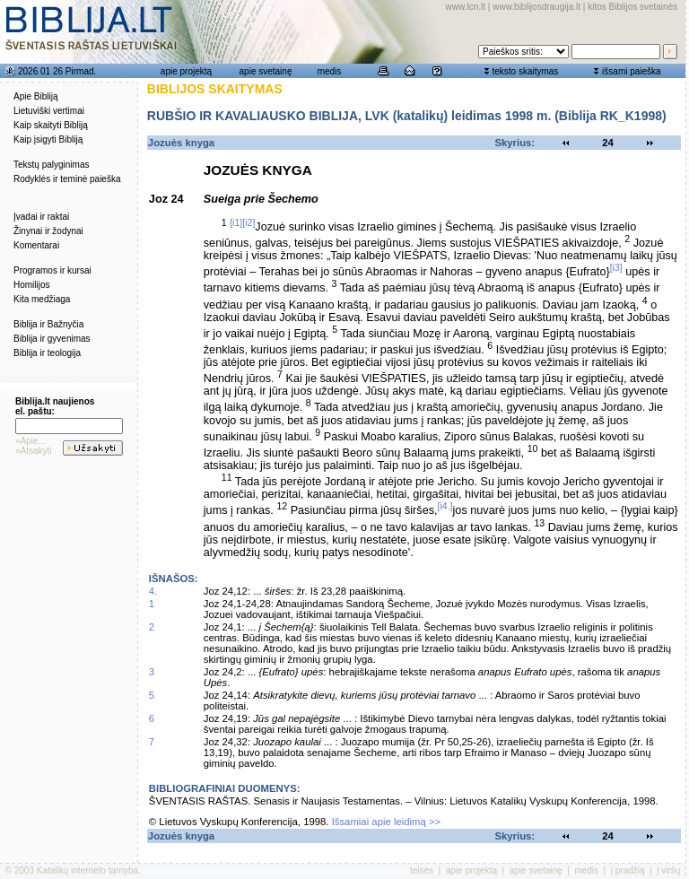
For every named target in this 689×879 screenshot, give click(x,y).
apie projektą (186, 71)
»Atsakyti (33, 451)
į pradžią (628, 870)
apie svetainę (266, 71)
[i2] (248, 222)
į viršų (668, 870)
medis (330, 71)
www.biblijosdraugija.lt (536, 7)
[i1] (236, 222)
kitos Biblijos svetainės (632, 7)
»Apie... (30, 441)
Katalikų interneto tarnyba (87, 870)
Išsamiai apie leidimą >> (386, 821)
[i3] (616, 267)
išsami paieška (631, 71)
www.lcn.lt (465, 7)
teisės (421, 870)
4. (153, 591)
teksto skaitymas (525, 71)
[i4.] (445, 505)
